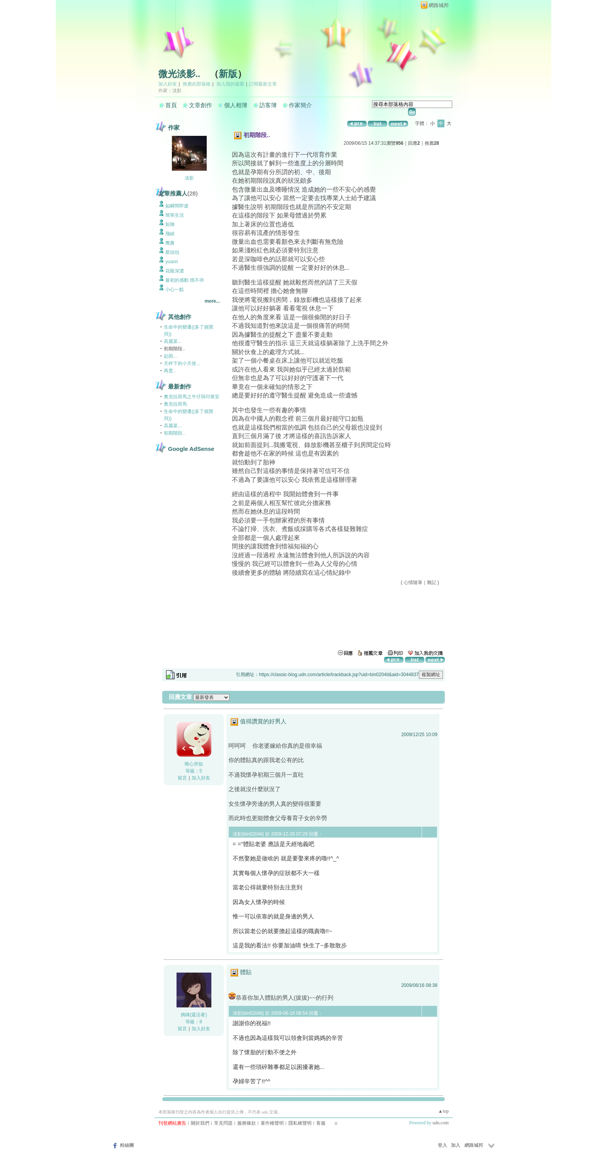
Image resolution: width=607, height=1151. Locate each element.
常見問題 (223, 1123)
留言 (182, 778)
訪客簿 (268, 105)
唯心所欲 (194, 764)
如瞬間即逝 (177, 206)
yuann (171, 261)
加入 (455, 1145)
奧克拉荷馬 (175, 404)
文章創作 (200, 105)
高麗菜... (173, 341)
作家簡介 (300, 105)
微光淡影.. (179, 74)
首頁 (171, 105)
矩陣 (170, 224)
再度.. (170, 370)
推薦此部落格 (197, 84)
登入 (442, 1145)
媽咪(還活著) (194, 1014)
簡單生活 (174, 215)
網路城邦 (439, 5)
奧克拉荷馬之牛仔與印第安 (191, 396)
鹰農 (170, 243)
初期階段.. (174, 433)
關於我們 (200, 1123)
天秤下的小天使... (182, 363)
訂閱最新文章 (263, 84)
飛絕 (170, 233)
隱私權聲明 (300, 1123)
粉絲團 (127, 1145)
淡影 (189, 178)
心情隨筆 (413, 582)
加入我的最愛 (230, 84)
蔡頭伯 (172, 252)
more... (212, 301)
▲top (443, 1111)
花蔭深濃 (174, 271)
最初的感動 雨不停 (184, 280)
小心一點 (174, 289)
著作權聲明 (272, 1123)
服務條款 (246, 1123)
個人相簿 (235, 105)
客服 (321, 1123)
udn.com (440, 1122)
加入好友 (167, 84)
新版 (228, 74)
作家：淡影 (170, 90)
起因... (170, 356)
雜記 (431, 582)
